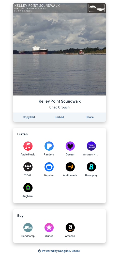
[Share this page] (90, 117)
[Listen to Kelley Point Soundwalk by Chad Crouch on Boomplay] (91, 170)
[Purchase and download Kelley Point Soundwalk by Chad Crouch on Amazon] (70, 230)
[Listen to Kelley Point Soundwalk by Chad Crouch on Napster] (49, 170)
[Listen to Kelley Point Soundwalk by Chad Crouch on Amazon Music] (91, 149)
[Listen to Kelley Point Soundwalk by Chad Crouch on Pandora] (49, 149)
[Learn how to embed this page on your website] (59, 117)
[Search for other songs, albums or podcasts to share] (59, 251)
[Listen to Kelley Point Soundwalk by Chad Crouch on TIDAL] (27, 170)
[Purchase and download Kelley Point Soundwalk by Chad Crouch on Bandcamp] (27, 230)
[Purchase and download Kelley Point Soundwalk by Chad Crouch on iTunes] (49, 230)
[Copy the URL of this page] (29, 117)
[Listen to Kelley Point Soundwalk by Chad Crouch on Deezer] (70, 149)
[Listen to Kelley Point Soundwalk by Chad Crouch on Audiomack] (70, 170)
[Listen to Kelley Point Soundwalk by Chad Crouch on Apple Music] (27, 149)
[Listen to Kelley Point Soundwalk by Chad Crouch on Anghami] (27, 190)
